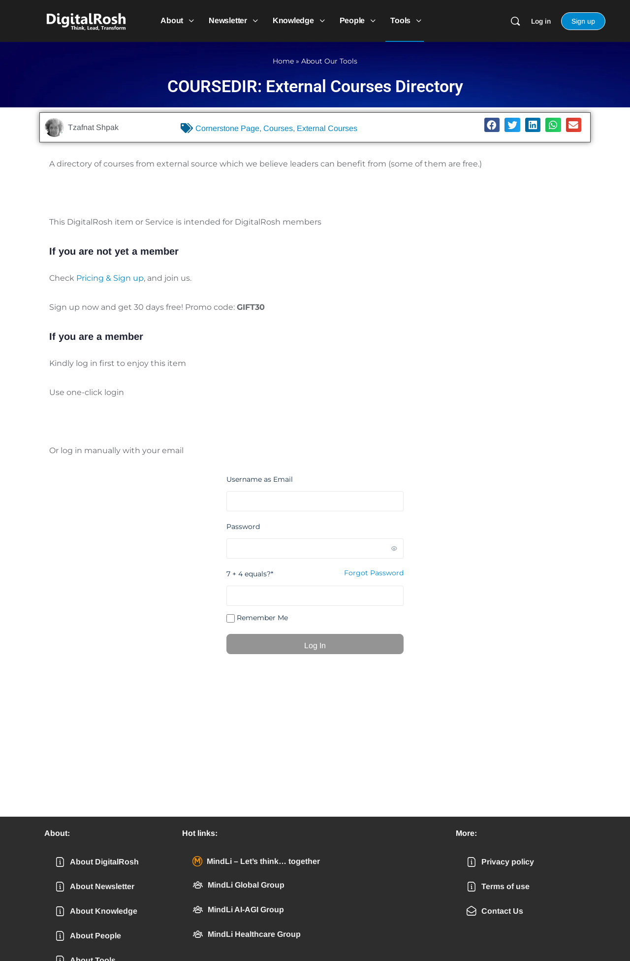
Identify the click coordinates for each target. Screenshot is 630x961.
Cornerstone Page (227, 128)
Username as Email (259, 479)
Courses (278, 128)
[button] (492, 125)
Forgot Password (374, 572)
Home (283, 61)
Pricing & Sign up (110, 278)
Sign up (583, 21)
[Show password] (394, 548)
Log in (541, 21)
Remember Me (257, 618)
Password (243, 526)
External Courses (327, 128)
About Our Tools (329, 61)
